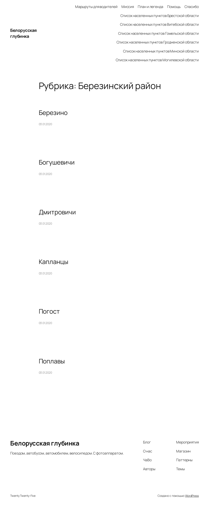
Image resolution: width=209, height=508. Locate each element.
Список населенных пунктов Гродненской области (158, 42)
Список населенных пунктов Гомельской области (158, 33)
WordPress (192, 496)
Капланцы (53, 261)
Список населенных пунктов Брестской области (159, 15)
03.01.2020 (45, 124)
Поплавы (52, 361)
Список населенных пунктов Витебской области (159, 24)
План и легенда (150, 6)
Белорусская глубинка (23, 33)
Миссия (127, 6)
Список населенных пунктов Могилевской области (157, 59)
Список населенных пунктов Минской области (161, 51)
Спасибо (192, 6)
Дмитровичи (57, 212)
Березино (53, 112)
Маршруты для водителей (96, 6)
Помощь (173, 6)
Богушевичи (57, 162)
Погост (49, 311)
